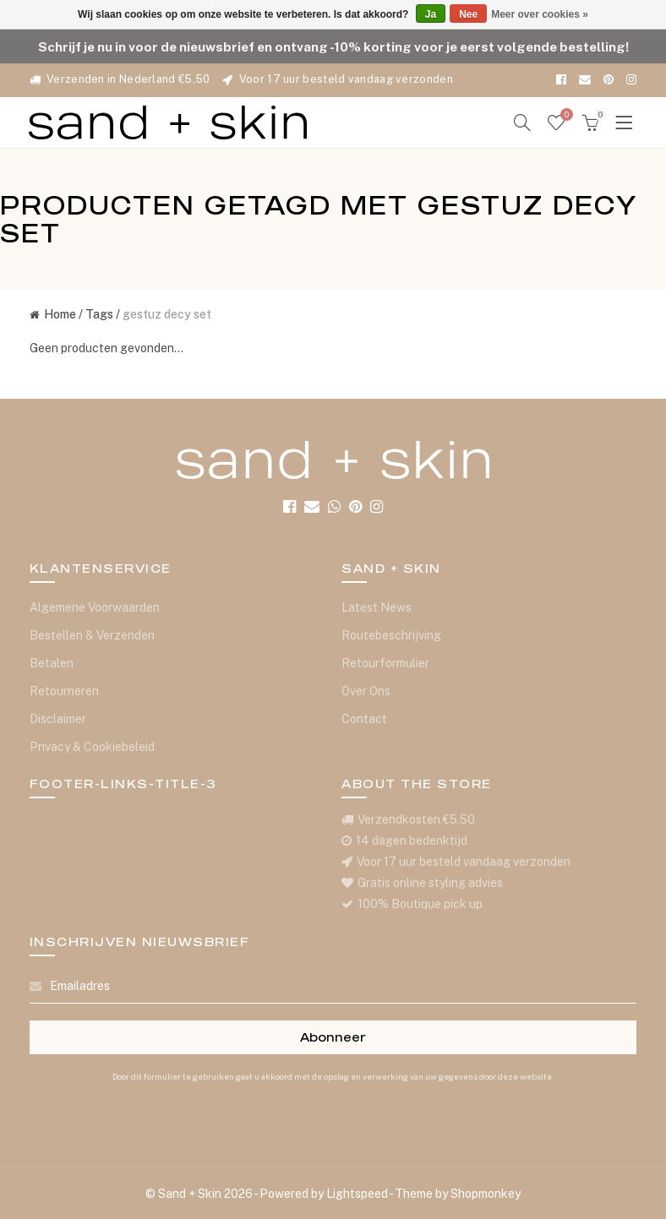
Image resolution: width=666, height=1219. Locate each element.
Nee (468, 14)
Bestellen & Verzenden (92, 635)
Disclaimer (58, 719)
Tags (99, 314)
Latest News (376, 607)
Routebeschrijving (391, 635)
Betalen (52, 663)
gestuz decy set (167, 314)
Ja (430, 14)
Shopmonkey (485, 1193)
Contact (364, 719)
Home (53, 314)
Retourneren (64, 691)
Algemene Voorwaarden (95, 607)
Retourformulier (385, 663)
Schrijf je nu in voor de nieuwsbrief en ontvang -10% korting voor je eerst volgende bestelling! (333, 46)
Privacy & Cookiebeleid (92, 747)
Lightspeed (357, 1193)
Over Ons (365, 691)
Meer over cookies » (539, 14)
